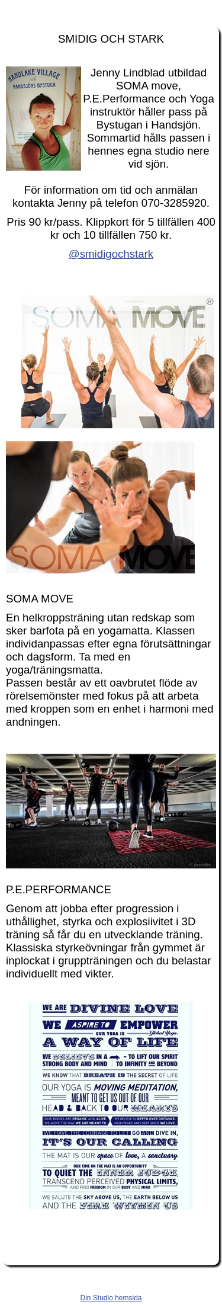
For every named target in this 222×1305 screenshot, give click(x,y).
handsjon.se (111, 10)
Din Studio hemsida (110, 1298)
